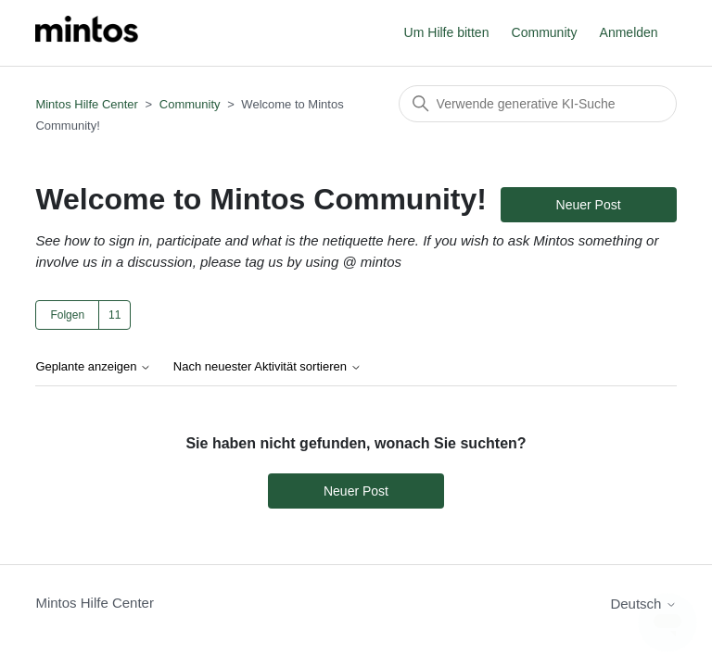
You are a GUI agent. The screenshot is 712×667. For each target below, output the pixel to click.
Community (545, 32)
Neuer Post (588, 204)
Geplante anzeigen (93, 366)
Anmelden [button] (629, 32)
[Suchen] (538, 103)
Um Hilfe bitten (447, 32)
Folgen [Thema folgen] (67, 314)
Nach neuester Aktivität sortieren (267, 366)
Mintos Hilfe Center (86, 104)
